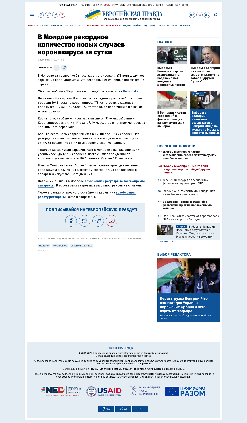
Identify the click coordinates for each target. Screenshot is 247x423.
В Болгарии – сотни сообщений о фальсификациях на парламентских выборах (171, 119)
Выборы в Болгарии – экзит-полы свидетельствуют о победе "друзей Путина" (205, 74)
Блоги (122, 5)
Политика (85, 5)
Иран (152, 25)
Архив (69, 25)
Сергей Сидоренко (187, 316)
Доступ (185, 5)
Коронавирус (60, 246)
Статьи (44, 25)
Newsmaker (131, 91)
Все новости (166, 241)
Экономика (97, 5)
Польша (172, 25)
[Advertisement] (91, 276)
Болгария (93, 25)
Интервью (57, 25)
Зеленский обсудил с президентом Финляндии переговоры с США (185, 181)
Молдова (44, 246)
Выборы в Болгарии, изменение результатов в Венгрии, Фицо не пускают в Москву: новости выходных (205, 123)
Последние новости (176, 146)
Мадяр (127, 25)
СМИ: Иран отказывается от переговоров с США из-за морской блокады (190, 217)
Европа (107, 5)
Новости (33, 25)
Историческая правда (137, 5)
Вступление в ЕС (111, 25)
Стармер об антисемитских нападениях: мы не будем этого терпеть (188, 192)
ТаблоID (169, 5)
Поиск (79, 25)
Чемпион (160, 5)
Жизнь (151, 5)
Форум (115, 5)
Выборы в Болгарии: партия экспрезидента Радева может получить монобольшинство (171, 76)
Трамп (161, 25)
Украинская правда (67, 5)
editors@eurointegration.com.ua (133, 355)
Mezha (177, 5)
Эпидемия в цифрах (81, 246)
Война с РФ (140, 25)
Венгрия (184, 25)
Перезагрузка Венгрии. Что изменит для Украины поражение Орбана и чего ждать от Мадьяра (184, 305)
